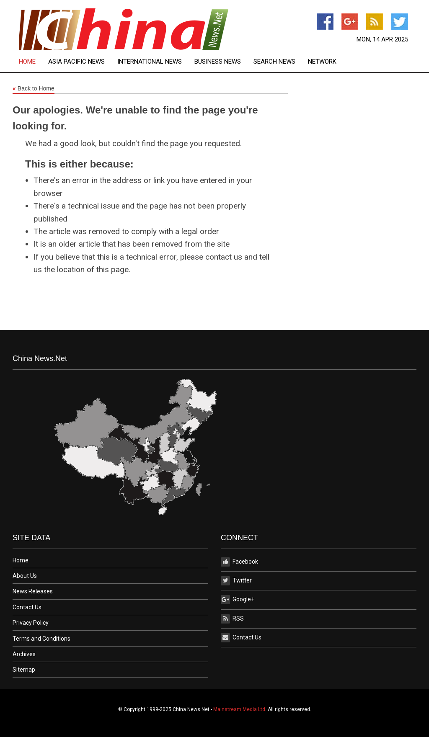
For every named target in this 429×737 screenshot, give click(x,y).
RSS (232, 619)
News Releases (33, 591)
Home (27, 62)
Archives (24, 654)
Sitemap (24, 669)
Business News (217, 62)
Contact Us (27, 607)
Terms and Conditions (41, 638)
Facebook (239, 562)
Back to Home (33, 89)
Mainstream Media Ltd (239, 709)
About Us (25, 575)
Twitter (236, 580)
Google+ (237, 599)
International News (149, 62)
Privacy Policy (31, 622)
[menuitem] (33, 62)
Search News (274, 62)
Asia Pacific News (76, 62)
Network (322, 62)
